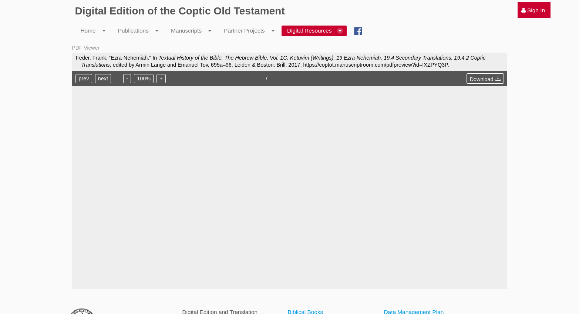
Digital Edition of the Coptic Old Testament (180, 11)
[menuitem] (534, 10)
